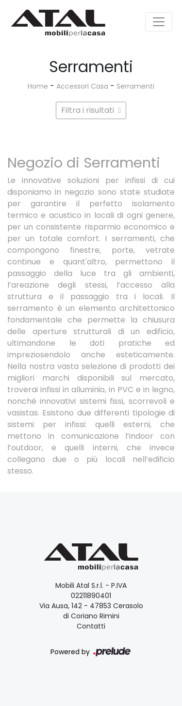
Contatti (91, 626)
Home (38, 86)
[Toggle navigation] (158, 21)
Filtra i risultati (91, 110)
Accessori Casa (82, 86)
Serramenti (135, 86)
